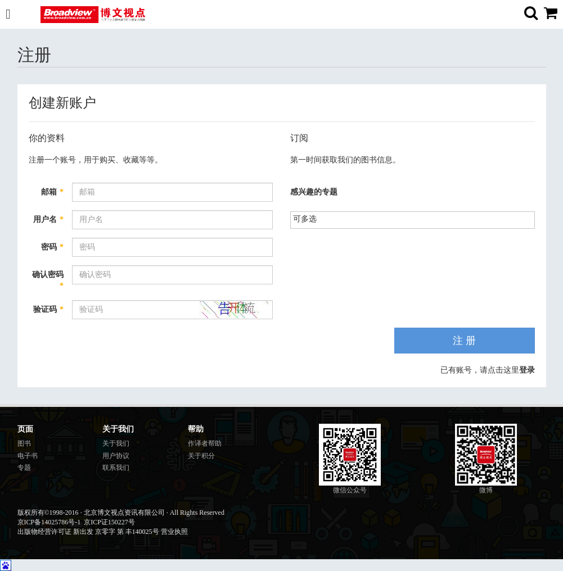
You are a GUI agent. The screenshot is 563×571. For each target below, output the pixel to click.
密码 (52, 247)
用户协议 (115, 456)
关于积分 (201, 456)
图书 (24, 443)
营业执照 (174, 532)
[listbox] (309, 218)
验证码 (48, 309)
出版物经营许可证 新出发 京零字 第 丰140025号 (88, 532)
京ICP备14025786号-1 (49, 522)
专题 (24, 468)
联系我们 (115, 468)
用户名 (48, 219)
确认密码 (48, 280)
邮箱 (52, 192)
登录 (527, 370)
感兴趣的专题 (313, 192)
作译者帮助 (205, 443)
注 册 (464, 340)
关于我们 (115, 443)
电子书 (27, 456)
